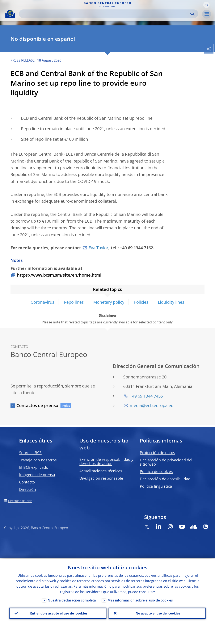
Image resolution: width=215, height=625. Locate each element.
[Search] (105, 13)
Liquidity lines (171, 302)
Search (192, 13)
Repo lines (74, 302)
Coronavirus (42, 302)
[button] (206, 5)
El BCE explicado (33, 467)
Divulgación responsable (101, 478)
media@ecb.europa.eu (151, 405)
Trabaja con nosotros (38, 459)
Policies (141, 302)
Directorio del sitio (20, 501)
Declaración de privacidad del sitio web (166, 462)
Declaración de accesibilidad (165, 478)
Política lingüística (156, 486)
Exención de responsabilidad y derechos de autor (106, 461)
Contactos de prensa (37, 405)
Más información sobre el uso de (140, 599)
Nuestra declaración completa (72, 599)
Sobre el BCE (30, 452)
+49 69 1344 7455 (146, 396)
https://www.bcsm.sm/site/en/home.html (59, 275)
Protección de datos (157, 452)
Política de (156, 471)
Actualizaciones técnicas (100, 470)
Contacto (27, 482)
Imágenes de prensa (37, 474)
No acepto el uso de (157, 612)
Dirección (27, 489)
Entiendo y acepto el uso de (58, 612)
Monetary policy (108, 302)
